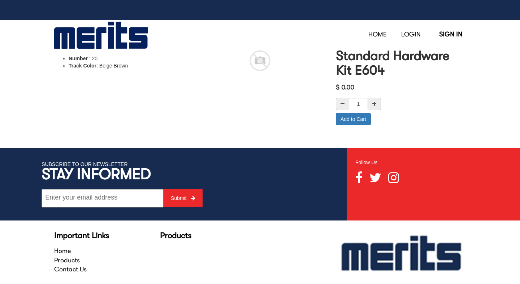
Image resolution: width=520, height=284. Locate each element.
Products (67, 260)
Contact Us (70, 269)
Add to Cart (353, 119)
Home (62, 250)
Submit (183, 198)
